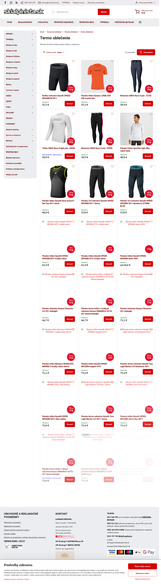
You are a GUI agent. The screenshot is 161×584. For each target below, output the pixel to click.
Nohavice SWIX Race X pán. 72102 (135, 95)
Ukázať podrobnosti (142, 579)
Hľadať (104, 12)
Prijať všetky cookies (142, 566)
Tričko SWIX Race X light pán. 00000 (58, 148)
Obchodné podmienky (12, 522)
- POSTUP (14, 541)
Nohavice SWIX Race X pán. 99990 (96, 148)
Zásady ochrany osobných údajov (16, 530)
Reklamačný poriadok (12, 526)
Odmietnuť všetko (142, 573)
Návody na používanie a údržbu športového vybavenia (25, 537)
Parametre (146, 52)
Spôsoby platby (10, 534)
